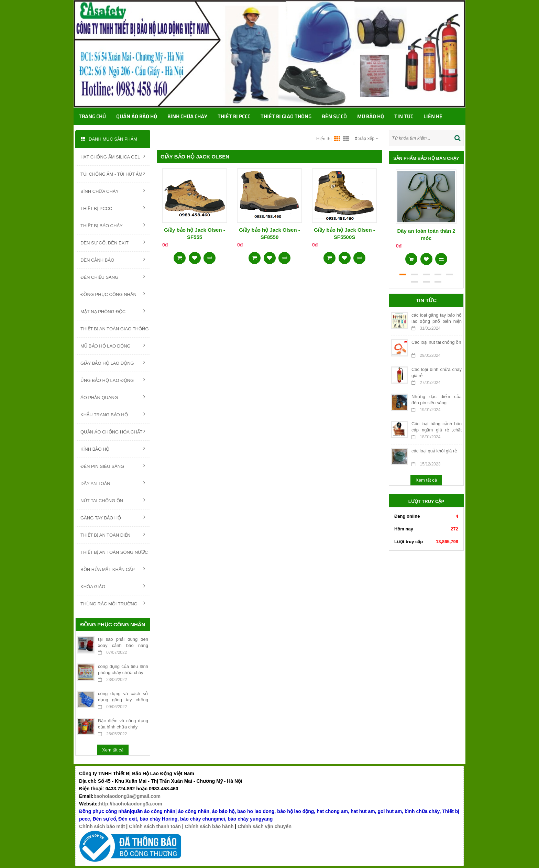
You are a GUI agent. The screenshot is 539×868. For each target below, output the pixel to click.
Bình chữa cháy (187, 116)
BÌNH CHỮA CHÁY (112, 191)
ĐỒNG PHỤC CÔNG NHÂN (112, 294)
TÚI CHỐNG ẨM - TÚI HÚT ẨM (112, 174)
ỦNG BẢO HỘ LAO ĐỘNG (112, 380)
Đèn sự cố (334, 116)
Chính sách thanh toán (155, 826)
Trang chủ (92, 116)
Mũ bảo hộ (370, 116)
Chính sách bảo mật (102, 826)
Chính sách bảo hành (209, 826)
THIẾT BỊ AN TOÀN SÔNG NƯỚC (114, 552)
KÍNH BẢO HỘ (112, 449)
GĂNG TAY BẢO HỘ (112, 517)
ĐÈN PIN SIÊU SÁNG (112, 466)
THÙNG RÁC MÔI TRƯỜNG (112, 603)
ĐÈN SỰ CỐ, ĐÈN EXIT (112, 242)
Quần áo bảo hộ (136, 116)
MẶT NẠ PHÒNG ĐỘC (112, 311)
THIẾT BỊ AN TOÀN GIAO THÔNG (114, 328)
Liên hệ (433, 116)
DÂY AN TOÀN (112, 483)
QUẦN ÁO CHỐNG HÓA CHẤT (112, 431)
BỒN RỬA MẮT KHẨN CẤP (112, 569)
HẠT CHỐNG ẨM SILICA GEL (112, 156)
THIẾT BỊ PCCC (112, 208)
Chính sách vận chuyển (265, 826)
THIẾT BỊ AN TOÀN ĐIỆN (112, 534)
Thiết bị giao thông (286, 116)
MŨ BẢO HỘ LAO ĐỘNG (112, 345)
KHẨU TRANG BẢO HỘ (112, 414)
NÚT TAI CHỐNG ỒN (112, 500)
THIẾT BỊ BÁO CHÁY (112, 225)
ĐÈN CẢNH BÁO (112, 259)
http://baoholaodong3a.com (130, 803)
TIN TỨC (403, 116)
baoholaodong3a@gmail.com (127, 796)
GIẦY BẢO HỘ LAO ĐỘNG (112, 363)
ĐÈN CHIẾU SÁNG (112, 277)
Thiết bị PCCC (234, 116)
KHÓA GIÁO (112, 586)
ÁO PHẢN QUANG (112, 397)
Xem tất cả (112, 749)
